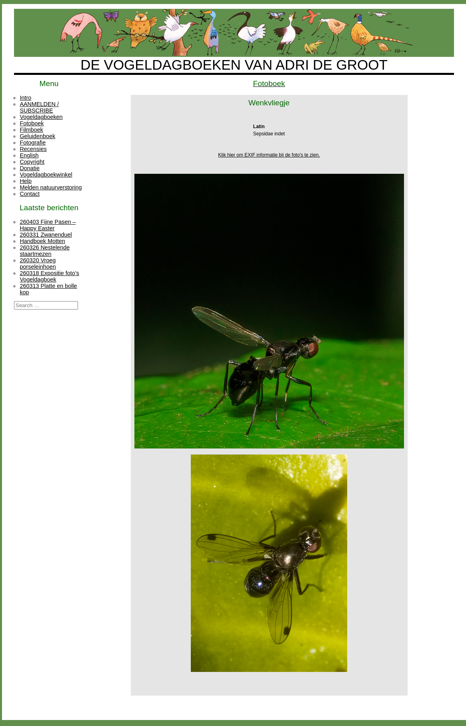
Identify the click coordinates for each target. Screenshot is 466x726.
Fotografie (33, 142)
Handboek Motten (42, 241)
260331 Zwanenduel (46, 234)
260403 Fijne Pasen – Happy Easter (48, 225)
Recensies (33, 149)
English (29, 155)
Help (26, 181)
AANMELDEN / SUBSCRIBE (39, 107)
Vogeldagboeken (41, 117)
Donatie (30, 168)
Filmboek (31, 130)
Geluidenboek (37, 136)
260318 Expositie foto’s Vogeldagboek (49, 276)
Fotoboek (32, 123)
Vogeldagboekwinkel (46, 174)
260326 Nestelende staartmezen (45, 250)
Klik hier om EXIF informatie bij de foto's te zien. (269, 155)
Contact (30, 194)
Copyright (32, 162)
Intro (25, 98)
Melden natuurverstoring (51, 187)
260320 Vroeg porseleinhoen (38, 263)
